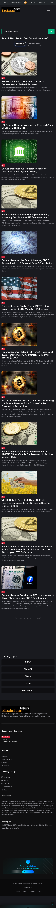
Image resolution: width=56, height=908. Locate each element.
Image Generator (7, 828)
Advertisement (16, 2)
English (41, 2)
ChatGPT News (6, 825)
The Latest (34, 44)
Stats (39, 891)
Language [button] (27, 887)
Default (20, 44)
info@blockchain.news (31, 868)
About (5, 2)
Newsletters (7, 787)
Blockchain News (24, 883)
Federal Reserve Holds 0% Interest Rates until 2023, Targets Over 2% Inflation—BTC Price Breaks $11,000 (27, 354)
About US (4, 756)
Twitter (5, 780)
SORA (28, 683)
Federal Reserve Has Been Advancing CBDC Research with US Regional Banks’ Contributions (28, 262)
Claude (28, 676)
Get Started (28, 872)
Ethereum (48, 825)
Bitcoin (41, 825)
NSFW (28, 662)
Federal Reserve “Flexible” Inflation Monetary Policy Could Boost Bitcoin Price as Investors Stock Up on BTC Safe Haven (26, 549)
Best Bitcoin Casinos (9, 742)
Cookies (32, 891)
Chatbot (5, 736)
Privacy (24, 891)
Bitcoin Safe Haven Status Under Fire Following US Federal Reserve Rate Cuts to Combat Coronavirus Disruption (27, 403)
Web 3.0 (16, 828)
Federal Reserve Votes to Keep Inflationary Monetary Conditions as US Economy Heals (25, 216)
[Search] (24, 31)
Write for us (5, 766)
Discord (5, 783)
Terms (18, 891)
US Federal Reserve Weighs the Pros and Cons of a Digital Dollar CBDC (27, 127)
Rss (4, 790)
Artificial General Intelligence (28, 825)
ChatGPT (28, 669)
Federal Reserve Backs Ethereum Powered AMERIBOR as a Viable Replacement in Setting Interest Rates (27, 454)
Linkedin (5, 777)
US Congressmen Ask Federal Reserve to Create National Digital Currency (24, 170)
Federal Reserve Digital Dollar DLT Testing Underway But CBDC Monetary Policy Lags (25, 308)
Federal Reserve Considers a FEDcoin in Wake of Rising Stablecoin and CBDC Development (27, 597)
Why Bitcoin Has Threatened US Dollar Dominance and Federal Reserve (23, 83)
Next (39, 618)
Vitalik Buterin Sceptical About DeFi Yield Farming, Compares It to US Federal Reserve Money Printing (25, 503)
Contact (4, 763)
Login (51, 2)
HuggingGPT (28, 690)
